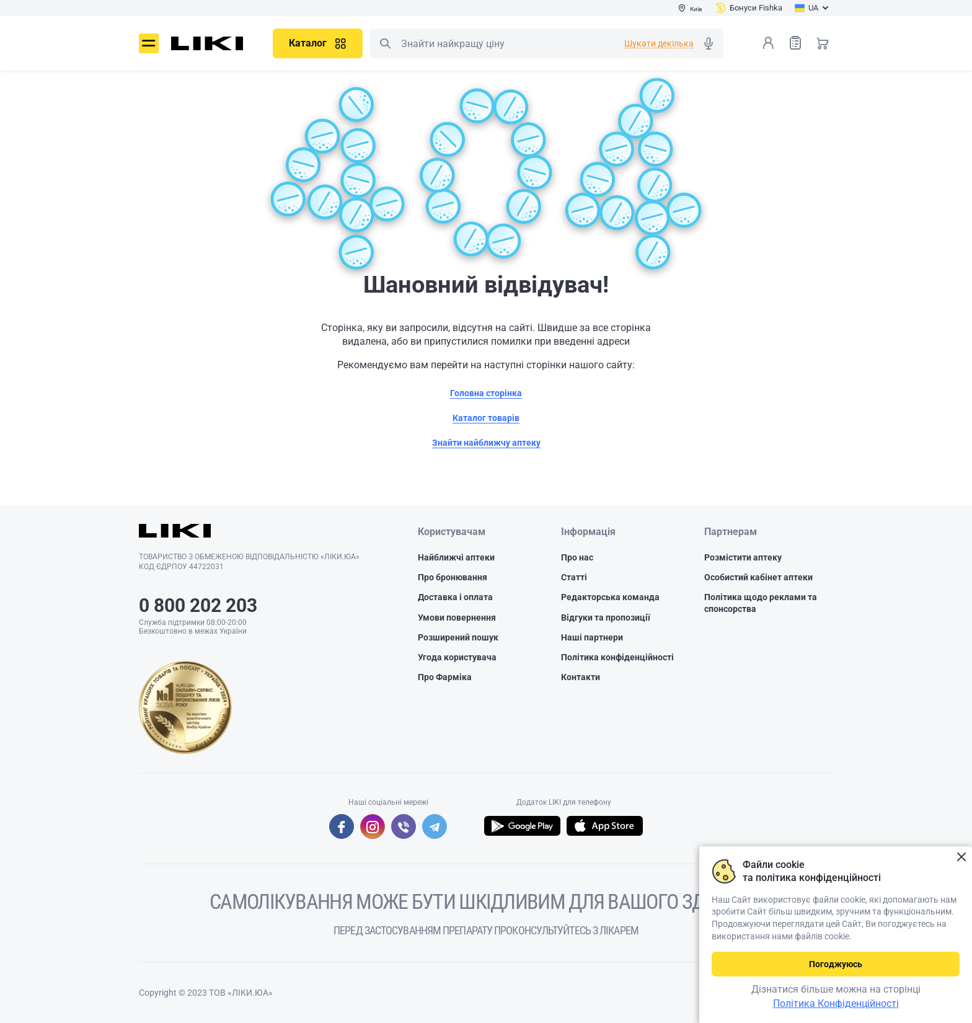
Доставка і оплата (455, 597)
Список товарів (795, 42)
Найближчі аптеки (456, 557)
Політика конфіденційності (617, 657)
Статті (574, 577)
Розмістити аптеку (743, 557)
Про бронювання (452, 577)
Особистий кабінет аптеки (758, 577)
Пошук (385, 43)
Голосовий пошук (708, 43)
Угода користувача (457, 657)
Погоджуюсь (835, 964)
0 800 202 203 (198, 605)
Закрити (961, 857)
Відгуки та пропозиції (605, 617)
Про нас (577, 557)
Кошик (822, 42)
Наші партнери (592, 637)
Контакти (580, 677)
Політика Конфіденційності (836, 1003)
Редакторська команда (610, 597)
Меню (149, 43)
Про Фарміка (445, 677)
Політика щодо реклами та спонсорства (760, 602)
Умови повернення (457, 617)
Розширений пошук (458, 637)
